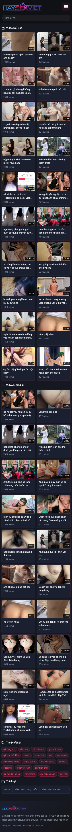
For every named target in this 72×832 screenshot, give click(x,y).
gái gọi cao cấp (47, 774)
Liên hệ (39, 826)
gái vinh (63, 774)
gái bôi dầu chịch (11, 774)
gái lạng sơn (9, 749)
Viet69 (7, 789)
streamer (7, 768)
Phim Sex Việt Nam (52, 789)
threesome (30, 774)
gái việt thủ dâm (11, 755)
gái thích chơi (41, 768)
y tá (50, 755)
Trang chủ (6, 826)
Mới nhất (17, 826)
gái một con (55, 749)
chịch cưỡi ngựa (11, 761)
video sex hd (30, 761)
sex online (62, 755)
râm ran (24, 749)
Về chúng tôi (28, 826)
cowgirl (62, 761)
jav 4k (27, 755)
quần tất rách (23, 768)
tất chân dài (38, 749)
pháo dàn (39, 755)
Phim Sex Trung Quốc (26, 789)
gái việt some (47, 761)
